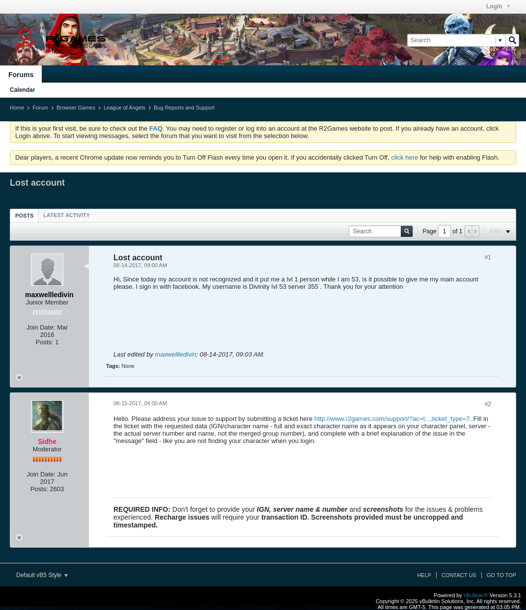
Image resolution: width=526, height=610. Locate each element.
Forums (20, 75)
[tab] (24, 215)
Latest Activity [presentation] (66, 215)
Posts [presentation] (24, 216)
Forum (40, 108)
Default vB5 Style (42, 575)
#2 (488, 404)
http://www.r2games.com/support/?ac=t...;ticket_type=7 (392, 418)
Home (17, 108)
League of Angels (124, 108)
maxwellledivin (175, 354)
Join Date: (41, 327)
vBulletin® (476, 595)
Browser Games (75, 108)
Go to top (501, 575)
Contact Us (459, 575)
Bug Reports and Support (184, 108)
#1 (488, 257)
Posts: (45, 342)
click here (404, 157)
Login (498, 6)
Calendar (22, 89)
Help (424, 575)
